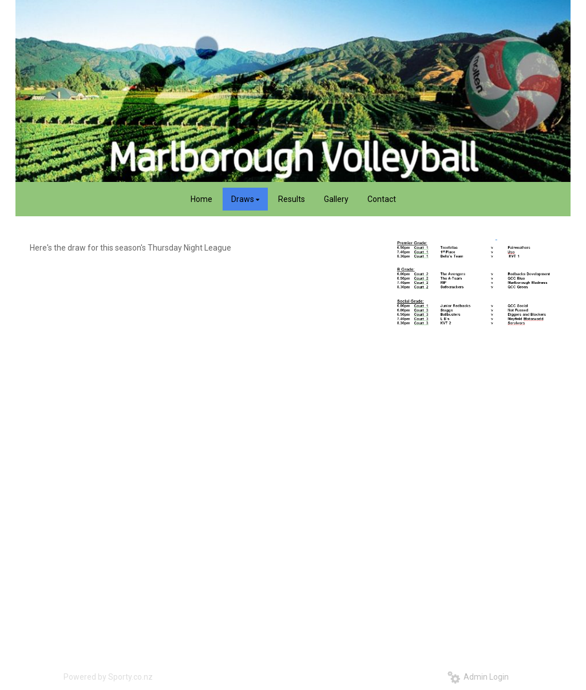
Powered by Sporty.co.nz (108, 676)
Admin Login (478, 676)
